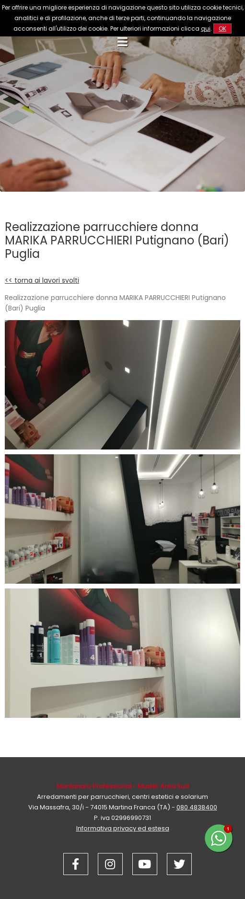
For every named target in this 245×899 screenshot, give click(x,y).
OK (222, 28)
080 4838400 (196, 807)
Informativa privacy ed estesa (122, 828)
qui (205, 28)
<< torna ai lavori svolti (42, 280)
